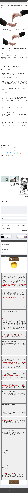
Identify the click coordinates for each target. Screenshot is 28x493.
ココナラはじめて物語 (5, 249)
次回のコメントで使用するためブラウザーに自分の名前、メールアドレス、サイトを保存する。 (13, 225)
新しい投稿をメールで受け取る (6, 228)
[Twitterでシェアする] (7, 153)
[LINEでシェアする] (17, 153)
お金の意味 (3, 251)
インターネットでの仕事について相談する (14, 259)
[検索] (14, 147)
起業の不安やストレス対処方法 (9, 155)
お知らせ (3, 252)
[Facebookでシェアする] (10, 153)
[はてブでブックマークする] (14, 153)
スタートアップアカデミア (14, 1)
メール (2, 218)
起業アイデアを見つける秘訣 (6, 244)
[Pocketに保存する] (20, 153)
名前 (1, 215)
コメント (2, 205)
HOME (14, 489)
